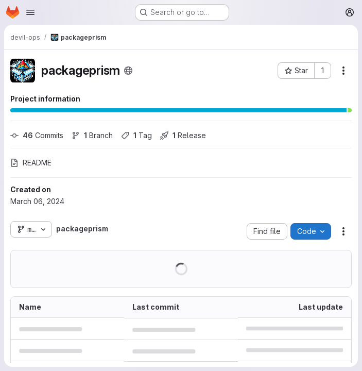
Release (183, 135)
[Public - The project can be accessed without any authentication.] (128, 70)
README (30, 162)
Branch (92, 135)
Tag (136, 135)
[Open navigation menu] (30, 12)
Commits (36, 135)
